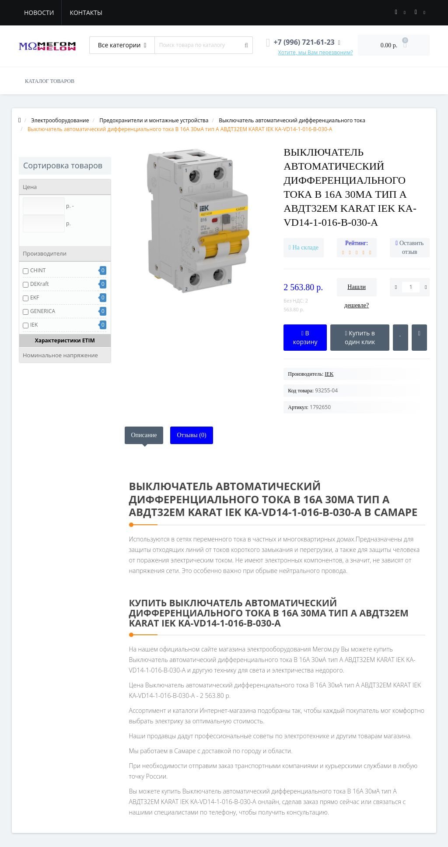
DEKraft (39, 284)
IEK (34, 324)
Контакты (86, 12)
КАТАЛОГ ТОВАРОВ (49, 81)
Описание (144, 435)
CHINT (38, 270)
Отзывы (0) (191, 435)
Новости (39, 12)
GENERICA (42, 311)
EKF (34, 297)
